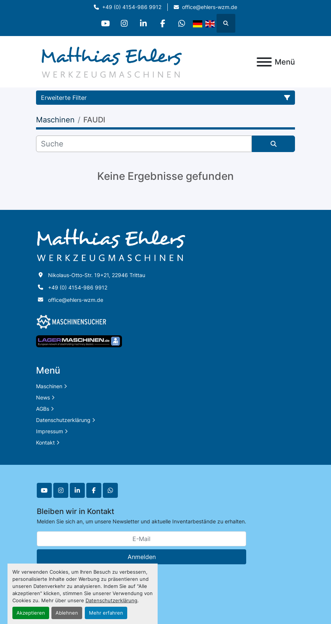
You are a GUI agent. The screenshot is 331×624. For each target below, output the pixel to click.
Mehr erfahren (106, 613)
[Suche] (144, 144)
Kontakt (45, 442)
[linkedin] (143, 23)
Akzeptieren (31, 613)
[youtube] (105, 23)
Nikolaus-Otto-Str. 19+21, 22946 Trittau (96, 275)
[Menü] (264, 61)
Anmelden (142, 557)
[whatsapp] (181, 23)
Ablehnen (67, 613)
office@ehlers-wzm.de (209, 7)
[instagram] (124, 23)
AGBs (42, 408)
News (43, 397)
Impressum (49, 431)
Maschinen (49, 386)
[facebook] (162, 23)
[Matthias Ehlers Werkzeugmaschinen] (111, 244)
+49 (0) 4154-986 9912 (131, 7)
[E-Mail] (141, 538)
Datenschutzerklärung (111, 600)
